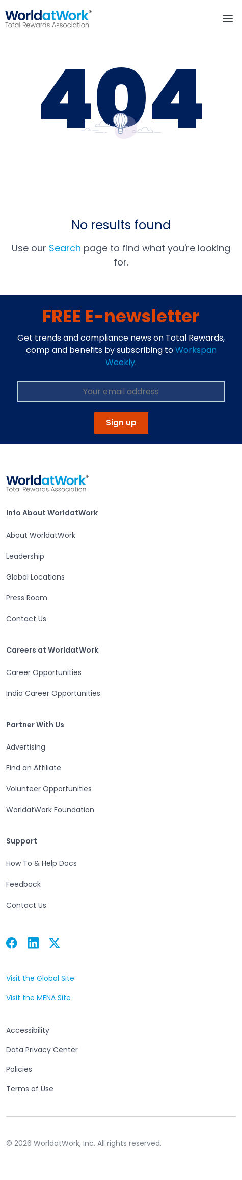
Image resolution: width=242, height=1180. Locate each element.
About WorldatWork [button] (40, 535)
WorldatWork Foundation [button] (50, 810)
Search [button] (65, 248)
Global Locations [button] (35, 577)
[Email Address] (121, 391)
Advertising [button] (25, 747)
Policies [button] (19, 1069)
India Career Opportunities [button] (53, 693)
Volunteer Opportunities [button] (49, 789)
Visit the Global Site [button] (40, 978)
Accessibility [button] (27, 1030)
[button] (48, 19)
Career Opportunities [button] (44, 672)
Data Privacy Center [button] (42, 1050)
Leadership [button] (25, 556)
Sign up (121, 422)
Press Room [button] (26, 598)
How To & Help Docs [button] (41, 863)
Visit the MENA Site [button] (38, 998)
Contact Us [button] (26, 619)
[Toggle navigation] (228, 19)
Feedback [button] (23, 884)
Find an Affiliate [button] (33, 768)
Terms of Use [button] (29, 1088)
